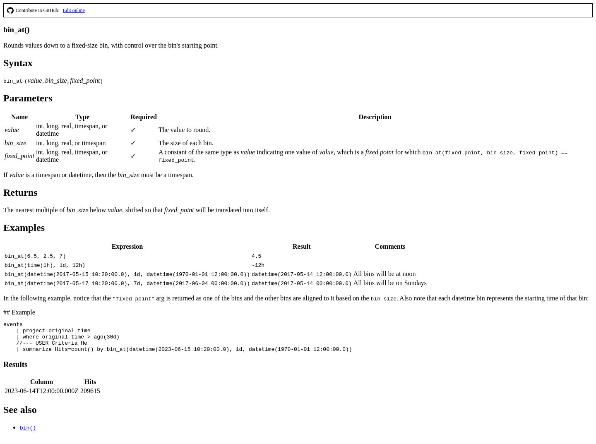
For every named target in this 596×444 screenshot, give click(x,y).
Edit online (74, 10)
